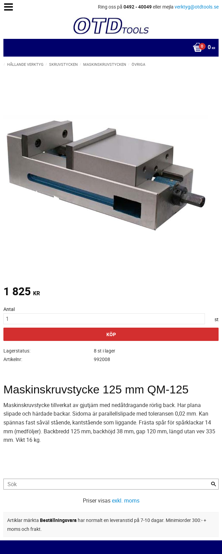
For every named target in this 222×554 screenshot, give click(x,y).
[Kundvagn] (109, 48)
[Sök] (213, 484)
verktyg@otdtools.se (197, 6)
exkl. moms (125, 500)
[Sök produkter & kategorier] (111, 484)
